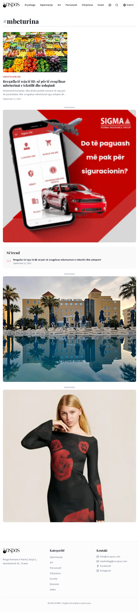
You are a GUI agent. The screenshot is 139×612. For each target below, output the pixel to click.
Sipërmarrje (46, 5)
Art (59, 5)
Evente (102, 5)
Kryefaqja (30, 5)
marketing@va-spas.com (111, 561)
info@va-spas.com (108, 556)
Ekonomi (54, 584)
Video (53, 589)
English (128, 4)
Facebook (103, 566)
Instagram (103, 571)
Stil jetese (87, 5)
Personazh (71, 5)
